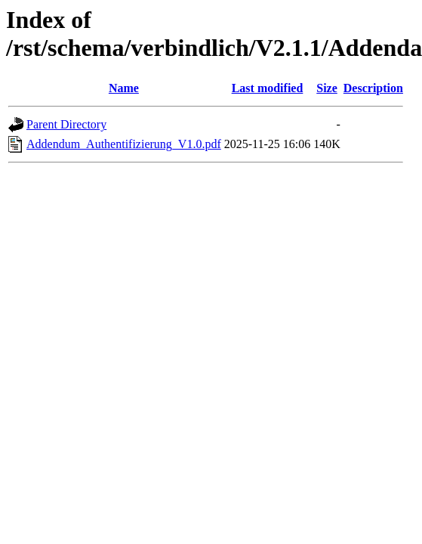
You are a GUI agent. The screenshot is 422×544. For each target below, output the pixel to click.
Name (124, 88)
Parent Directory (66, 124)
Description (373, 88)
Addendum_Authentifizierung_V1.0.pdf (123, 144)
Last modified (267, 88)
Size (326, 88)
